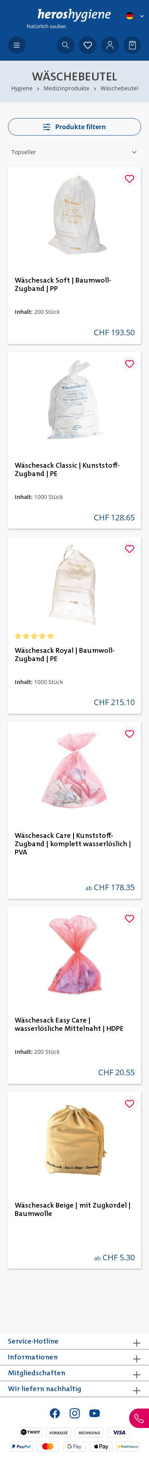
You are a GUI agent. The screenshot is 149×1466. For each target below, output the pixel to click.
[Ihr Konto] (110, 45)
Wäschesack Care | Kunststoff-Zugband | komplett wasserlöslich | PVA (73, 844)
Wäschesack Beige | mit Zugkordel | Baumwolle (73, 1209)
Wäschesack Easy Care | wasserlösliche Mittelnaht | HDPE (69, 1024)
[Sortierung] (74, 152)
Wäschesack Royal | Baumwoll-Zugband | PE (65, 654)
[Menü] (16, 45)
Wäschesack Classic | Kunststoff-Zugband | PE (67, 469)
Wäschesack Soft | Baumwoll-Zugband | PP (63, 284)
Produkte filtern (74, 126)
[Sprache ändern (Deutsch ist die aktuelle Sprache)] (135, 15)
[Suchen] (65, 45)
